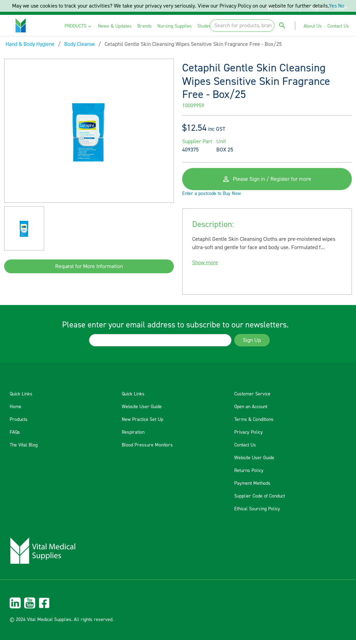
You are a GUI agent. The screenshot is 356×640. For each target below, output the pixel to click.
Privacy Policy (248, 432)
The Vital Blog (24, 445)
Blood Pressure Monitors (147, 445)
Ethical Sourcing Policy (257, 509)
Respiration (133, 432)
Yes (333, 5)
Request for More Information (89, 266)
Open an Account (250, 407)
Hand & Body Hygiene (30, 44)
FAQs (15, 432)
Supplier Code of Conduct (259, 496)
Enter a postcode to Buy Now (211, 193)
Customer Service (252, 394)
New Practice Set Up (142, 419)
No (341, 5)
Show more (205, 262)
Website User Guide (142, 407)
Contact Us (245, 445)
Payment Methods (252, 483)
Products (19, 419)
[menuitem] (78, 26)
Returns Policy (249, 470)
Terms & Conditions (254, 419)
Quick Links (21, 394)
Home (15, 407)
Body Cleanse (79, 44)
